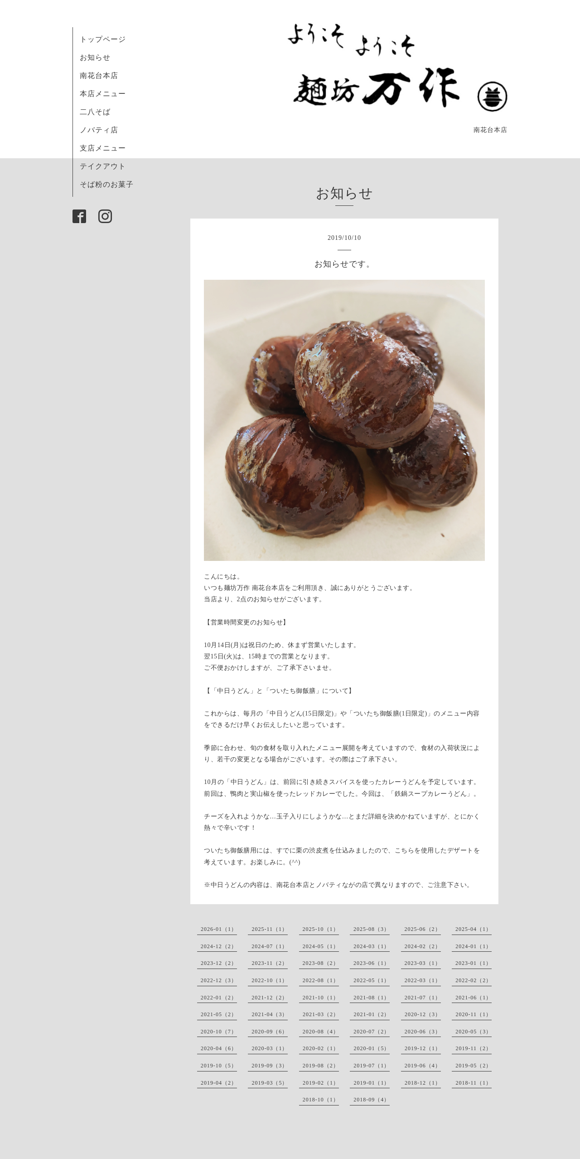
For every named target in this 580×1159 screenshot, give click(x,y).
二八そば (95, 112)
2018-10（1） (321, 1099)
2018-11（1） (473, 1083)
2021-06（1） (473, 997)
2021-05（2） (219, 1014)
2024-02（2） (423, 946)
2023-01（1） (473, 963)
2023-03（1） (423, 963)
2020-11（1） (473, 1014)
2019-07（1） (371, 1065)
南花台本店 (99, 75)
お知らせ (95, 57)
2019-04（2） (219, 1083)
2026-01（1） (219, 929)
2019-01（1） (371, 1083)
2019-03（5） (269, 1083)
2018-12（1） (423, 1083)
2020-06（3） (423, 1031)
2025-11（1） (269, 929)
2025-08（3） (371, 929)
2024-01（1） (473, 946)
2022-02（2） (473, 980)
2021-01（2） (371, 1014)
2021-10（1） (321, 997)
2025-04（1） (473, 929)
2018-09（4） (371, 1099)
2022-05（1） (371, 980)
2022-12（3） (219, 980)
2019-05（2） (473, 1065)
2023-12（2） (219, 963)
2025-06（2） (423, 929)
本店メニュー (103, 93)
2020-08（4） (321, 1031)
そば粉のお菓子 (107, 184)
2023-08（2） (321, 963)
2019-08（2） (321, 1065)
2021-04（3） (269, 1014)
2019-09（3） (269, 1065)
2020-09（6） (269, 1031)
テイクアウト (103, 166)
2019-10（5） (219, 1065)
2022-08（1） (321, 980)
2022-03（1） (423, 980)
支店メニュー (103, 148)
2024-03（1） (371, 946)
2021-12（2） (269, 997)
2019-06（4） (423, 1065)
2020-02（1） (321, 1048)
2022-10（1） (269, 980)
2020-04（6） (219, 1048)
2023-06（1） (371, 963)
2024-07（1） (269, 946)
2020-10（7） (219, 1031)
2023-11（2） (269, 963)
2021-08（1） (371, 997)
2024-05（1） (321, 946)
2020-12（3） (423, 1014)
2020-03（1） (269, 1048)
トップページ (103, 39)
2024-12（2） (219, 946)
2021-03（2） (321, 1014)
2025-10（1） (321, 929)
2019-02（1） (321, 1083)
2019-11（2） (473, 1048)
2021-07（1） (423, 997)
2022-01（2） (219, 997)
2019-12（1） (423, 1048)
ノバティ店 (99, 130)
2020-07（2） (371, 1031)
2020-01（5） (371, 1048)
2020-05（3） (473, 1031)
